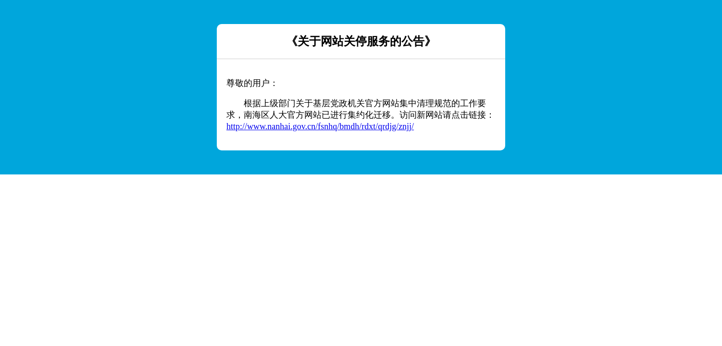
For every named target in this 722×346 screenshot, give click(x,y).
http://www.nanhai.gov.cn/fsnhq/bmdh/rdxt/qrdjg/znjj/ (320, 126)
